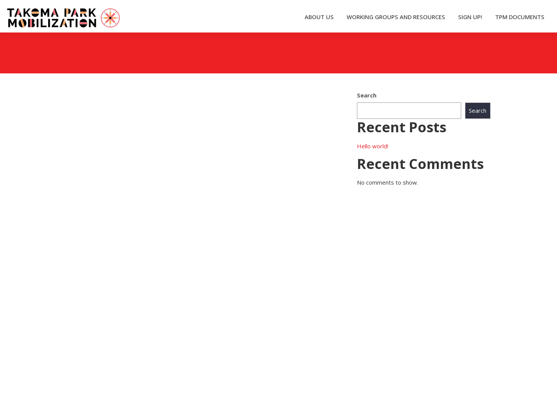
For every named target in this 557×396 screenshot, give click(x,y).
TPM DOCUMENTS (519, 17)
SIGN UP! (470, 17)
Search (366, 95)
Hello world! (372, 146)
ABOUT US (319, 17)
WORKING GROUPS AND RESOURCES (396, 17)
